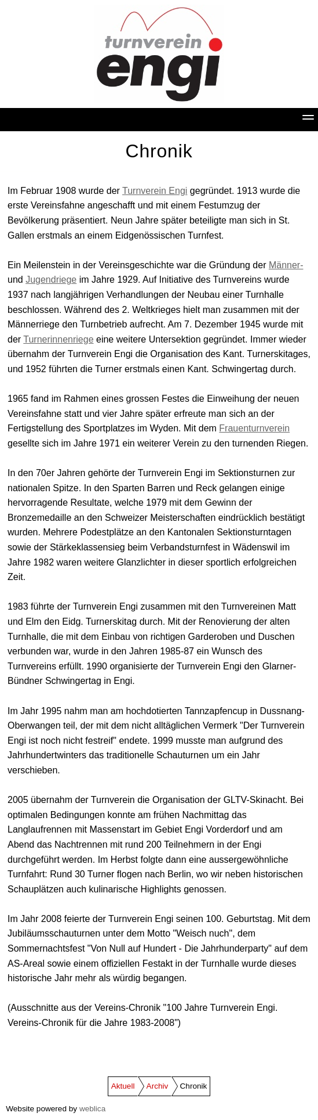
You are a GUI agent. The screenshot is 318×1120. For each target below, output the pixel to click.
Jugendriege (50, 279)
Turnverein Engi (154, 191)
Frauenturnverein (254, 428)
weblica (92, 1108)
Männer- (286, 265)
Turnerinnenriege (58, 339)
